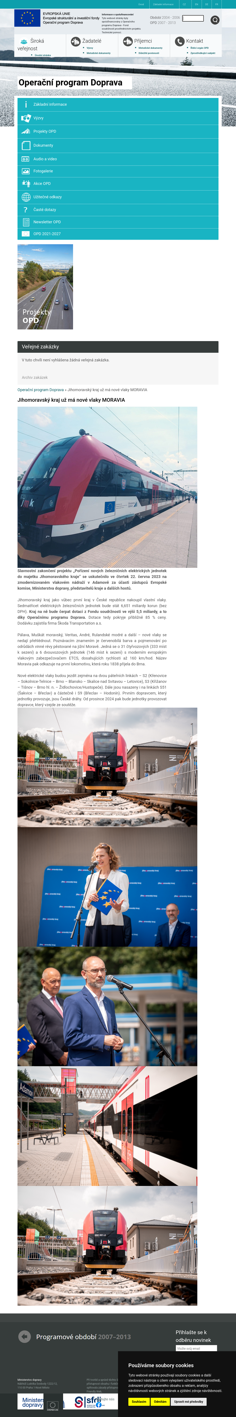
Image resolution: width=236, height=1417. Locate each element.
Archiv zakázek (35, 377)
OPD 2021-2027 (41, 234)
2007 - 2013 (163, 23)
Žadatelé (91, 41)
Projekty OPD (38, 132)
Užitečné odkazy (41, 197)
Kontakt (194, 41)
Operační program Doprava (41, 389)
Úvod (141, 4)
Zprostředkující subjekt (203, 53)
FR (216, 4)
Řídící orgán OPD (200, 48)
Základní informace (163, 4)
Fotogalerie (37, 171)
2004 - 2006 (165, 18)
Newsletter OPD (41, 222)
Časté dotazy (38, 210)
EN (196, 4)
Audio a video (39, 159)
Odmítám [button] (160, 1401)
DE (206, 4)
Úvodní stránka (43, 55)
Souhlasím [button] (139, 1401)
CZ (184, 4)
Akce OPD (36, 184)
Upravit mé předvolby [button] (188, 1401)
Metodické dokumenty (98, 53)
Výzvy (90, 48)
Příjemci (143, 41)
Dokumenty (37, 145)
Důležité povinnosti (149, 53)
